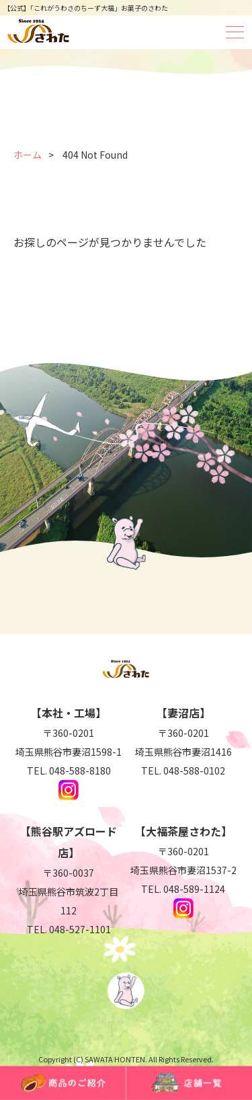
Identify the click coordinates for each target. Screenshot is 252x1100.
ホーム (27, 154)
